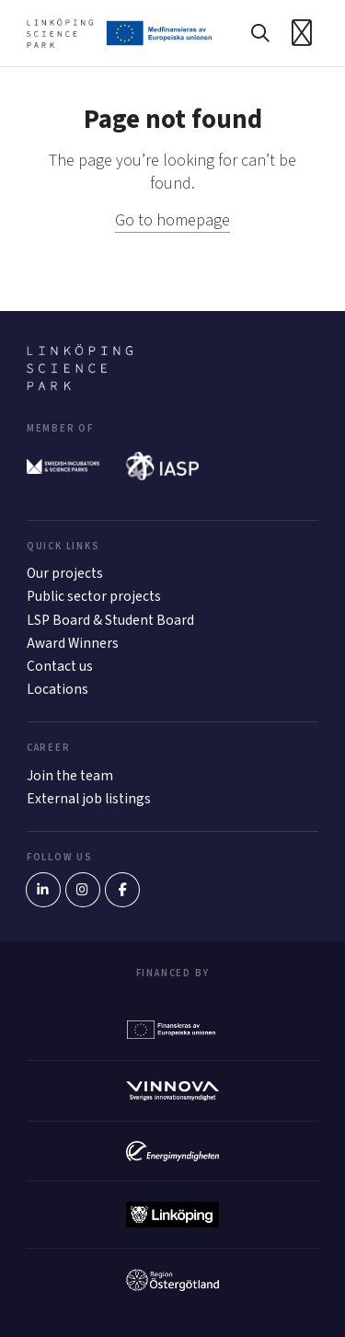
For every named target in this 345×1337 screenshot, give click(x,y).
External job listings (89, 799)
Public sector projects (94, 596)
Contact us (60, 666)
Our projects (65, 573)
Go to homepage (172, 220)
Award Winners (73, 643)
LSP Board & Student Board (110, 620)
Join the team (70, 776)
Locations (57, 689)
